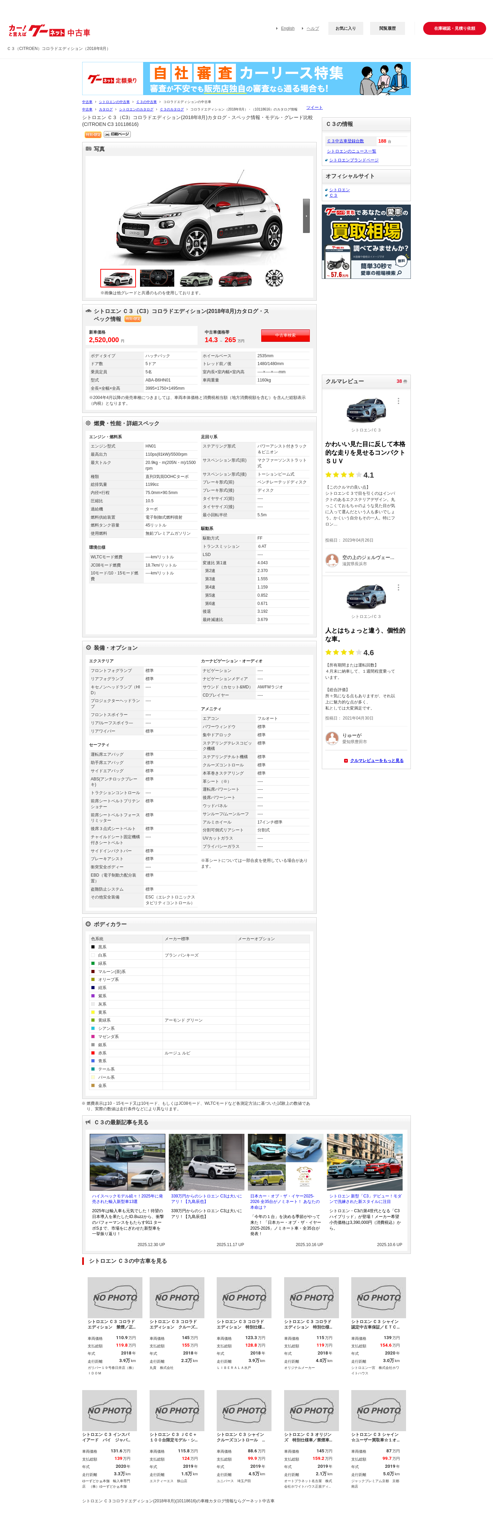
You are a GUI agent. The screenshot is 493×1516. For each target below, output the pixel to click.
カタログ (106, 109)
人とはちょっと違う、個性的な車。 (365, 635)
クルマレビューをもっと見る (377, 760)
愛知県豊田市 (354, 741)
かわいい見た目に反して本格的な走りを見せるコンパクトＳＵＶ (365, 453)
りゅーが (352, 735)
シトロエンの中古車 (114, 102)
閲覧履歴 (387, 28)
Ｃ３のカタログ (172, 109)
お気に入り (346, 28)
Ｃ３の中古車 (146, 102)
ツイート (314, 107)
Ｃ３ (333, 195)
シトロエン (339, 189)
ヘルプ (313, 28)
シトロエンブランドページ (354, 160)
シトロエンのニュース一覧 (351, 151)
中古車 (87, 102)
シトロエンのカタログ (136, 109)
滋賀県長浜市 (354, 563)
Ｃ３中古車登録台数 (345, 141)
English (287, 28)
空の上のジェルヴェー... (368, 557)
